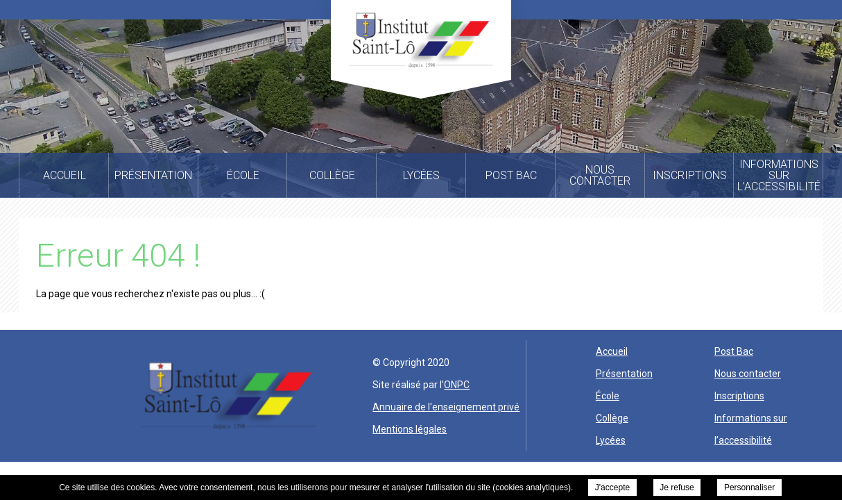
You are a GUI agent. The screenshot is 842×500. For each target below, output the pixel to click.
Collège (612, 418)
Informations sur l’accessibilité (750, 429)
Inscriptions (739, 395)
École (607, 395)
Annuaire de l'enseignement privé (445, 406)
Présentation (624, 373)
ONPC (457, 384)
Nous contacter (747, 373)
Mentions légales (409, 429)
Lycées (611, 440)
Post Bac (733, 351)
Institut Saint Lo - (421, 40)
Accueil (612, 351)
